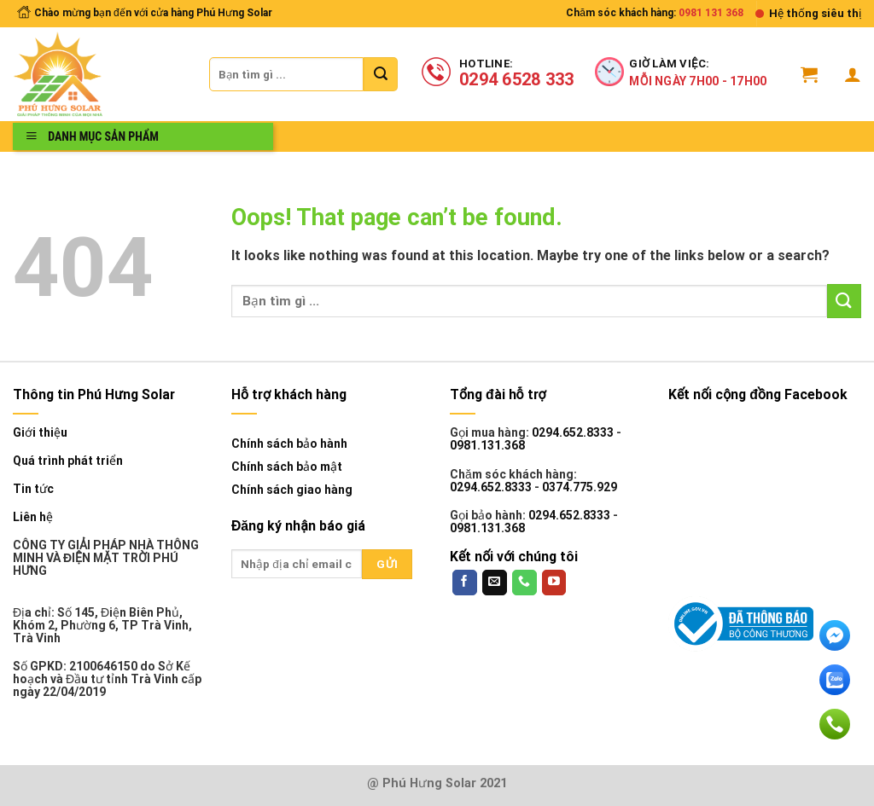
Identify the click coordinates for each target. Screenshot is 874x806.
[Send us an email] (494, 582)
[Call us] (524, 582)
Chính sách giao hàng (292, 489)
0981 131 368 (711, 13)
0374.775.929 (579, 487)
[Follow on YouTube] (554, 582)
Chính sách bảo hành (289, 443)
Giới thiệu (40, 432)
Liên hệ (33, 517)
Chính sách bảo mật (286, 466)
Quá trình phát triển (68, 461)
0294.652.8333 (573, 432)
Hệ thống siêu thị (815, 13)
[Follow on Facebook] (464, 582)
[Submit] (381, 74)
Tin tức (33, 489)
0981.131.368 (487, 445)
